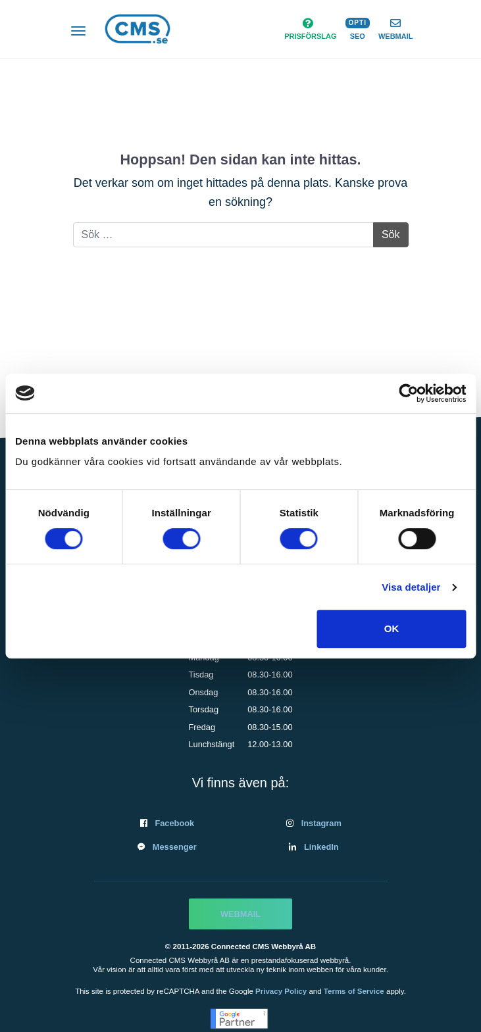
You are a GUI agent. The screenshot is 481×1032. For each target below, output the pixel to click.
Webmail (240, 914)
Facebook (174, 823)
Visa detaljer (411, 587)
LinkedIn (321, 847)
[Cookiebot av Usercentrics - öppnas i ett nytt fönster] (408, 393)
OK (391, 628)
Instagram (321, 823)
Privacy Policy (281, 991)
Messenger (175, 847)
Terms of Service (354, 991)
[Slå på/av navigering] (78, 32)
